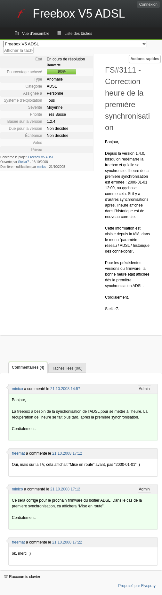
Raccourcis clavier (22, 577)
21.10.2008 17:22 (67, 542)
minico (41, 166)
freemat (18, 453)
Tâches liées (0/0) (67, 368)
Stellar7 (23, 162)
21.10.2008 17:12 (67, 453)
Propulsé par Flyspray (137, 585)
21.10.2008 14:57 (65, 389)
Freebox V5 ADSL (41, 157)
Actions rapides (144, 59)
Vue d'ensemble (35, 33)
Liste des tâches (78, 33)
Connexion (148, 4)
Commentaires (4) (28, 367)
